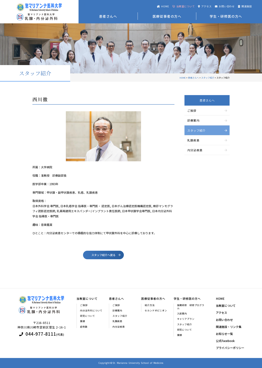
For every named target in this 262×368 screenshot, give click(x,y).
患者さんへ (108, 16)
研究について (87, 315)
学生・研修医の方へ (226, 16)
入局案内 (182, 313)
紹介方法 (150, 305)
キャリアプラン (185, 318)
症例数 (84, 326)
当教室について (87, 298)
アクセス (221, 312)
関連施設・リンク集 (228, 327)
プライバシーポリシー (230, 348)
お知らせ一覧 (224, 334)
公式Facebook (225, 341)
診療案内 (193, 120)
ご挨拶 (191, 110)
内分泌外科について (91, 310)
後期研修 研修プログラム (190, 307)
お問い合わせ (224, 320)
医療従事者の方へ (167, 16)
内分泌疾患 (195, 150)
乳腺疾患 (193, 140)
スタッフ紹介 (196, 130)
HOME (220, 298)
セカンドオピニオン (156, 310)
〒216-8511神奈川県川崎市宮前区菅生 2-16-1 (41, 324)
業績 (82, 321)
